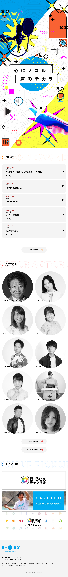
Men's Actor (34, 441)
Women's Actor (34, 449)
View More (34, 250)
